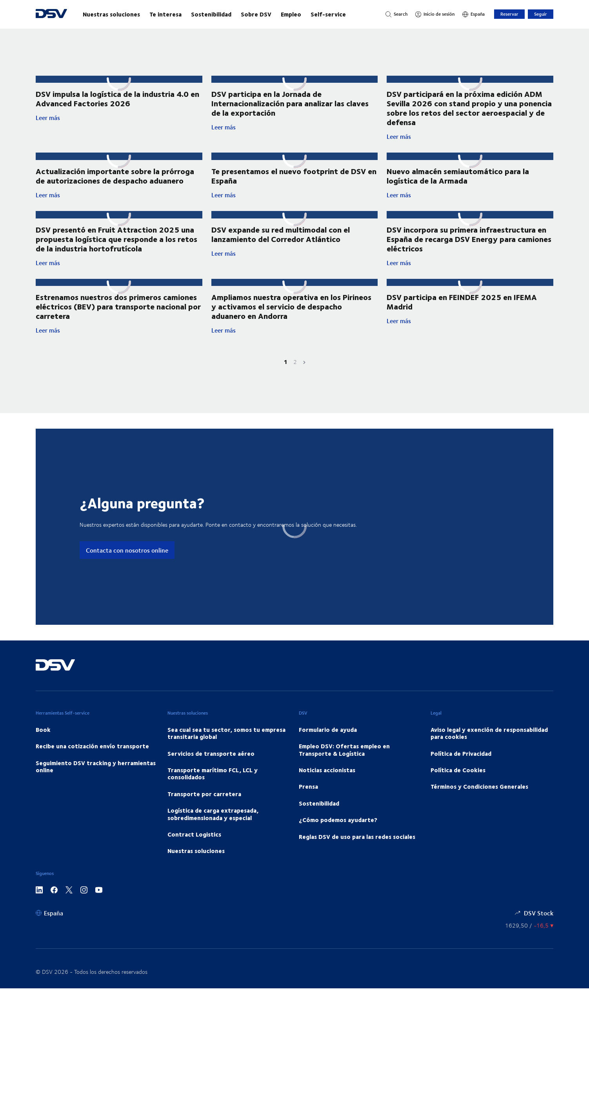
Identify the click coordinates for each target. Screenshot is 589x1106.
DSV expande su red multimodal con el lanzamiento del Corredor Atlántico (280, 234)
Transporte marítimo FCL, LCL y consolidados (212, 773)
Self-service (328, 14)
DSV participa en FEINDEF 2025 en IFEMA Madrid (462, 301)
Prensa (308, 786)
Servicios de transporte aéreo (211, 753)
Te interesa (165, 14)
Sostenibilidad (211, 14)
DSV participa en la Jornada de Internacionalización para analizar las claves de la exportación (290, 102)
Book (43, 729)
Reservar (509, 14)
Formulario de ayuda (328, 729)
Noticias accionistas (327, 770)
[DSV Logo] (51, 14)
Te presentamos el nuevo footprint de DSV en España (293, 175)
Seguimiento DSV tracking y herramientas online (96, 766)
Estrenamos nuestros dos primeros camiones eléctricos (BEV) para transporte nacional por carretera (118, 306)
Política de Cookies (458, 770)
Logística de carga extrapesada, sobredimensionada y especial (212, 814)
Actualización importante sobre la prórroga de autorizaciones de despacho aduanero (115, 175)
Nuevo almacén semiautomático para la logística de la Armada (458, 175)
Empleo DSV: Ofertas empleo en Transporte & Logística (344, 749)
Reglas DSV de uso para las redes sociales (357, 836)
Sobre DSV (256, 14)
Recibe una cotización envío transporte (92, 746)
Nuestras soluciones (111, 14)
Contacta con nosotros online (127, 550)
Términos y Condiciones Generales (479, 786)
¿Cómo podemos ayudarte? (338, 819)
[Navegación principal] (226, 14)
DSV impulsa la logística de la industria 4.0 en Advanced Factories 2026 (117, 98)
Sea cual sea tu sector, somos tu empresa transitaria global (226, 733)
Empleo (291, 14)
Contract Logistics (194, 834)
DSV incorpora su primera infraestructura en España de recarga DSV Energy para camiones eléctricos (469, 238)
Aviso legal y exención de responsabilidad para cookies (489, 733)
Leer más (119, 117)
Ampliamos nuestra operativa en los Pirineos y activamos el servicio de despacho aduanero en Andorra (291, 306)
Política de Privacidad (461, 753)
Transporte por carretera (204, 794)
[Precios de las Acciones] (529, 925)
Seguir (540, 14)
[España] (473, 14)
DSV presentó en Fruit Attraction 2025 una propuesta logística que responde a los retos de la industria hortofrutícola (116, 238)
